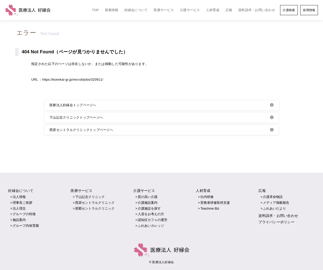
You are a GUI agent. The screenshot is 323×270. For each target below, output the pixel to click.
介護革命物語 (273, 197)
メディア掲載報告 (276, 203)
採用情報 (309, 10)
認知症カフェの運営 (152, 220)
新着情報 (111, 10)
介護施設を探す (149, 208)
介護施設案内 (147, 203)
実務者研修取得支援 (215, 203)
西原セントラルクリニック (95, 203)
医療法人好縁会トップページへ (72, 105)
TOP (95, 10)
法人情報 (19, 197)
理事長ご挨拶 (22, 203)
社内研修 (206, 197)
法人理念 (19, 208)
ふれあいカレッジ (151, 226)
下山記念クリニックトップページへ (76, 117)
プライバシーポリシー (276, 222)
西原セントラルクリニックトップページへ (81, 130)
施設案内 (19, 220)
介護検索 (289, 10)
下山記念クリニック (90, 197)
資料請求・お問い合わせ (256, 10)
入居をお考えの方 (151, 214)
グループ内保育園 (26, 226)
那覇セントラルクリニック (95, 208)
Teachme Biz (209, 208)
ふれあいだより (274, 208)
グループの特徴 (24, 214)
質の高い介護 (147, 197)
